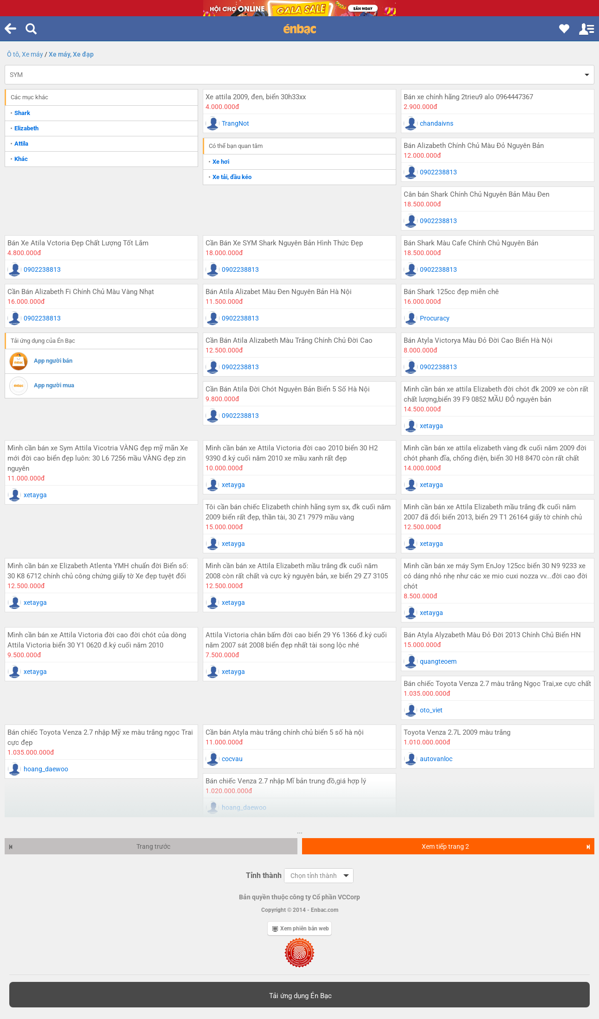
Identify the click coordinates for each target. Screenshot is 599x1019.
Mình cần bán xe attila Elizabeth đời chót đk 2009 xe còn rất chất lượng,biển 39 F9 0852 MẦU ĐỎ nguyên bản (496, 394)
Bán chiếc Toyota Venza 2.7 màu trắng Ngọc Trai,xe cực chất (497, 683)
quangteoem (438, 661)
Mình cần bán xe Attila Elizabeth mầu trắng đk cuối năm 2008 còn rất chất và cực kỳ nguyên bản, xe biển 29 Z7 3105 (297, 571)
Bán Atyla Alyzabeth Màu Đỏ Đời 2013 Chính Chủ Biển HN (492, 635)
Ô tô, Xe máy (25, 54)
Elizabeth (26, 128)
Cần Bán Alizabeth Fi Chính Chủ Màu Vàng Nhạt (80, 292)
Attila (21, 143)
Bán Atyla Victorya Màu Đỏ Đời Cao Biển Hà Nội (478, 340)
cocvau (232, 759)
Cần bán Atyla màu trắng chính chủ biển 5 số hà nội (285, 732)
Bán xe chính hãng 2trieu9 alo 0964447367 (468, 97)
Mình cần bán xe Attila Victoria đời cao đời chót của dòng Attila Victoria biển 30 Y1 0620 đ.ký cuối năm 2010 (96, 640)
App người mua (54, 385)
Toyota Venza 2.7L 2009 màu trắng (457, 732)
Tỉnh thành (264, 875)
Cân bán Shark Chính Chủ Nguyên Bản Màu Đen (476, 194)
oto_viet (431, 710)
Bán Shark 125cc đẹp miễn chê (451, 292)
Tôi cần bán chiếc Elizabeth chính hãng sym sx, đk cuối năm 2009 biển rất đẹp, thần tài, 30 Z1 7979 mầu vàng (298, 512)
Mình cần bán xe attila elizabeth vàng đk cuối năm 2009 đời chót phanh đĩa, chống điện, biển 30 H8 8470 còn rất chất (495, 453)
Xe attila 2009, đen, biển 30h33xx (256, 97)
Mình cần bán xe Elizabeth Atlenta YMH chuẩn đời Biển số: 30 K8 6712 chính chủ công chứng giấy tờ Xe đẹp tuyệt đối (97, 571)
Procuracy (435, 318)
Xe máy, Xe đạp (71, 54)
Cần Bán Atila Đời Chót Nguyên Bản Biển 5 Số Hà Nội (288, 389)
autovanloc (436, 759)
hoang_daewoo (46, 769)
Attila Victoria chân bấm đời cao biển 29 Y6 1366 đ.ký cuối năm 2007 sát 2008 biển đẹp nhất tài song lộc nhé (296, 640)
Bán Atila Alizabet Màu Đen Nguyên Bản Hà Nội (279, 292)
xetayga (431, 425)
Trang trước (89, 846)
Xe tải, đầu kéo (232, 176)
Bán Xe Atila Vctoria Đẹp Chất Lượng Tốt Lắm (77, 243)
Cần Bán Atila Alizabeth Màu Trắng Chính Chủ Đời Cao (289, 340)
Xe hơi (221, 161)
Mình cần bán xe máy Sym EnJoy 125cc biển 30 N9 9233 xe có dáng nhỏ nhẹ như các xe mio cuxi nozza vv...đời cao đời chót (495, 576)
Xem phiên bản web (300, 928)
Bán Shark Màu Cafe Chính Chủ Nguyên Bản (471, 243)
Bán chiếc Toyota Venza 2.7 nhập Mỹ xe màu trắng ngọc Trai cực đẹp (100, 737)
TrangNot (235, 123)
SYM (16, 74)
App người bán (53, 360)
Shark (22, 112)
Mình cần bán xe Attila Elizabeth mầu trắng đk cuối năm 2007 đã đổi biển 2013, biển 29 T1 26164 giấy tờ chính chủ (493, 512)
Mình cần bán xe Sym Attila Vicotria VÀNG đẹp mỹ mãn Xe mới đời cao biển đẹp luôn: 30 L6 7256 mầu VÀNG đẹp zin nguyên (97, 458)
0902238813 (438, 172)
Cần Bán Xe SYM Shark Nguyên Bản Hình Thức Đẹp (284, 243)
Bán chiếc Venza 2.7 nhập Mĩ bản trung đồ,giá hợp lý (286, 781)
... (300, 831)
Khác (21, 158)
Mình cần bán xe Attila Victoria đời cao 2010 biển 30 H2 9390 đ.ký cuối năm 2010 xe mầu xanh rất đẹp (292, 453)
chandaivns (436, 123)
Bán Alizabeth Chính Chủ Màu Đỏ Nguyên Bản (474, 145)
